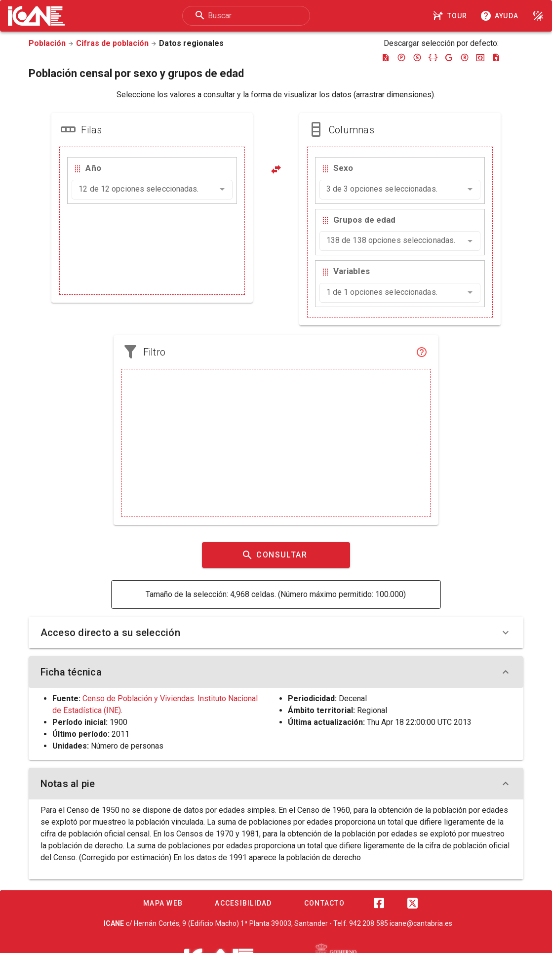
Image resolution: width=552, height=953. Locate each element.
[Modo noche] (538, 16)
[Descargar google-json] (449, 57)
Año (93, 168)
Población (47, 43)
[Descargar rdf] (465, 57)
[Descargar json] (433, 57)
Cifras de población (112, 43)
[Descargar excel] (386, 57)
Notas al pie (276, 784)
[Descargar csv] (496, 57)
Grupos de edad (364, 220)
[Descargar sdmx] (417, 57)
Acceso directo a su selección (276, 632)
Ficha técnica (276, 672)
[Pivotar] (276, 169)
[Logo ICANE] (36, 16)
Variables (351, 271)
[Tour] (451, 16)
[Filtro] (422, 352)
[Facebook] (379, 903)
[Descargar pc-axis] (401, 57)
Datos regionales (191, 43)
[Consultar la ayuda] (501, 16)
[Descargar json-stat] (480, 57)
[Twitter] (412, 903)
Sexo (343, 168)
